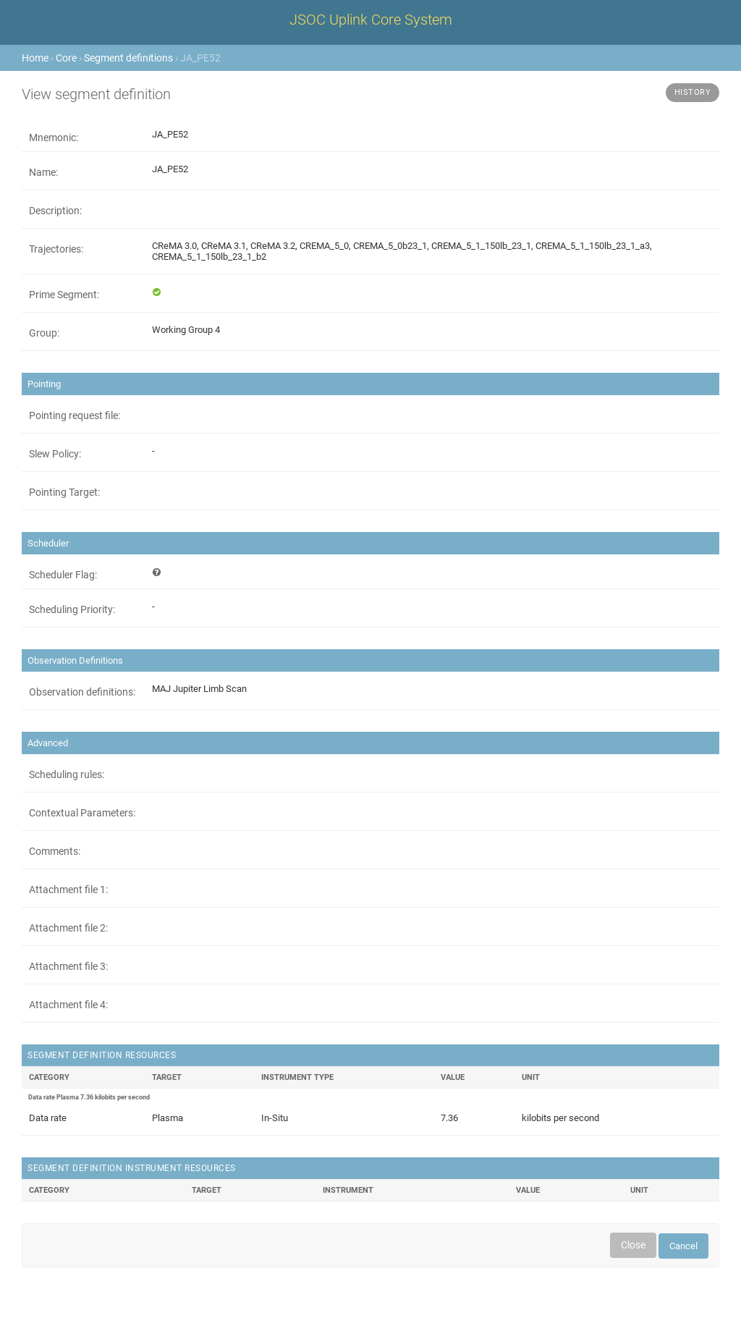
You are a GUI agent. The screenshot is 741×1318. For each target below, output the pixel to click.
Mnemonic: (53, 137)
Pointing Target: (64, 492)
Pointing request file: (74, 415)
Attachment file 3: (68, 966)
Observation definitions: (82, 692)
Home (35, 58)
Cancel (683, 1246)
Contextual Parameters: (82, 813)
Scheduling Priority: (72, 609)
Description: (55, 210)
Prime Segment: (64, 294)
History (692, 92)
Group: (44, 333)
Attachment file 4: (68, 1004)
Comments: (54, 851)
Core (66, 58)
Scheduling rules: (66, 774)
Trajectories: (56, 249)
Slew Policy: (55, 454)
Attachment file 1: (68, 889)
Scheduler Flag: (63, 574)
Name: (43, 172)
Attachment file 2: (68, 928)
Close (633, 1245)
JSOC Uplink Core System (370, 19)
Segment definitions (128, 58)
